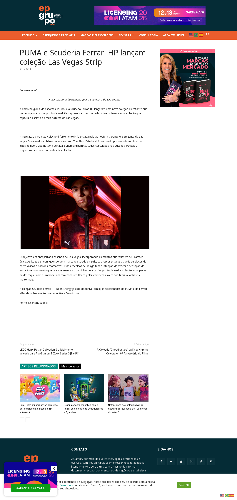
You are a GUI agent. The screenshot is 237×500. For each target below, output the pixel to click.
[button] (207, 35)
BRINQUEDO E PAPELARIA (59, 35)
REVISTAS (126, 35)
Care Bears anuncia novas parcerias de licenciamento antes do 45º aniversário (39, 409)
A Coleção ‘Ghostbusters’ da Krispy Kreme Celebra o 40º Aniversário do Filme (122, 351)
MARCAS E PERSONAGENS (97, 35)
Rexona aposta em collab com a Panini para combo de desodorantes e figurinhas (83, 409)
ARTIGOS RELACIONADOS (38, 366)
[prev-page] (22, 420)
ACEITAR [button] (184, 484)
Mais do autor (70, 366)
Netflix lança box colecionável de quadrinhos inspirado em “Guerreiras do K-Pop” (127, 409)
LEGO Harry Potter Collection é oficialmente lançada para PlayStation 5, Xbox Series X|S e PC (49, 351)
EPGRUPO (29, 35)
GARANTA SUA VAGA (30, 488)
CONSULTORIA (148, 35)
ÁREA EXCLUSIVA (174, 35)
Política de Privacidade (60, 485)
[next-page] (28, 420)
